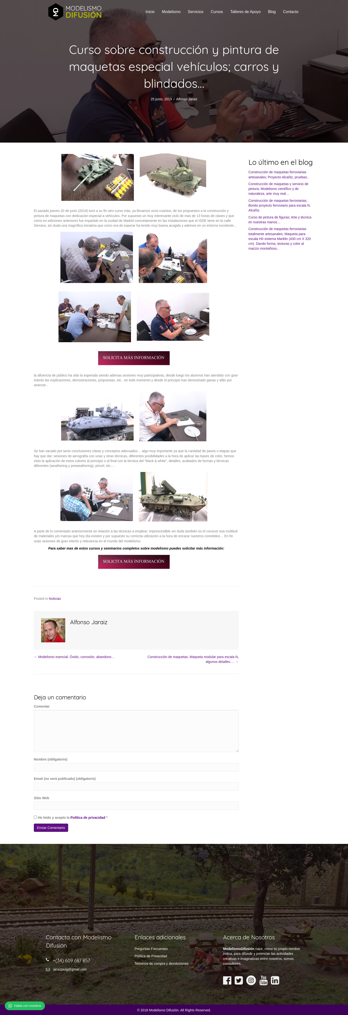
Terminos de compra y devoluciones (161, 963)
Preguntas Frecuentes (151, 949)
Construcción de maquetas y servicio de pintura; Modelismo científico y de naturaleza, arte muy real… (278, 189)
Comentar (42, 706)
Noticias (55, 599)
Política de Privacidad (151, 956)
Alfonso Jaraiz (186, 99)
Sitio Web (41, 798)
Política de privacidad (88, 817)
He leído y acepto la (71, 817)
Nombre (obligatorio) (50, 759)
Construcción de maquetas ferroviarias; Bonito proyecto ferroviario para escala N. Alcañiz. (279, 205)
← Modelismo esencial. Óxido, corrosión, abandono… (74, 657)
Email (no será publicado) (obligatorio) (65, 779)
